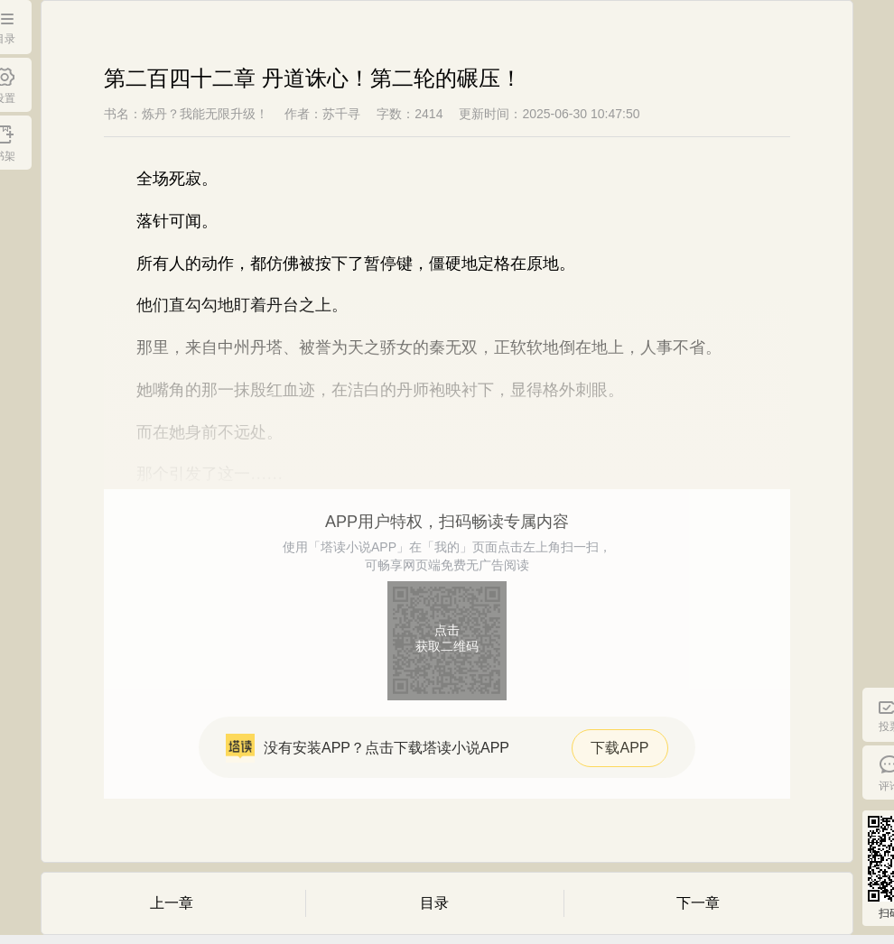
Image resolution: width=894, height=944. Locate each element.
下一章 (698, 903)
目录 (434, 903)
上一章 (171, 903)
